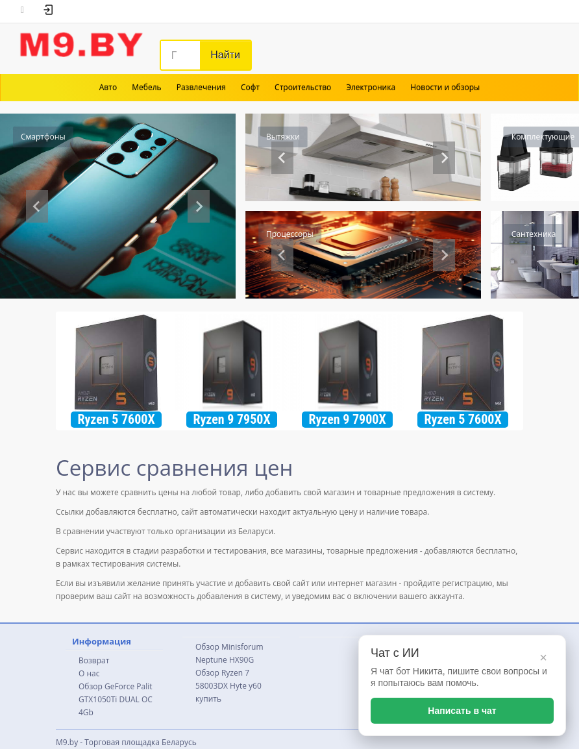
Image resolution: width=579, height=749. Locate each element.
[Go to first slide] (444, 157)
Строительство (303, 87)
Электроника (370, 87)
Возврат (94, 660)
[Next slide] (199, 206)
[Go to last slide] (282, 255)
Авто (108, 87)
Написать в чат (462, 711)
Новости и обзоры (445, 87)
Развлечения (201, 87)
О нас (89, 673)
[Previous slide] (37, 206)
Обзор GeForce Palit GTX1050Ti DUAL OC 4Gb (116, 699)
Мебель (146, 87)
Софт (250, 87)
